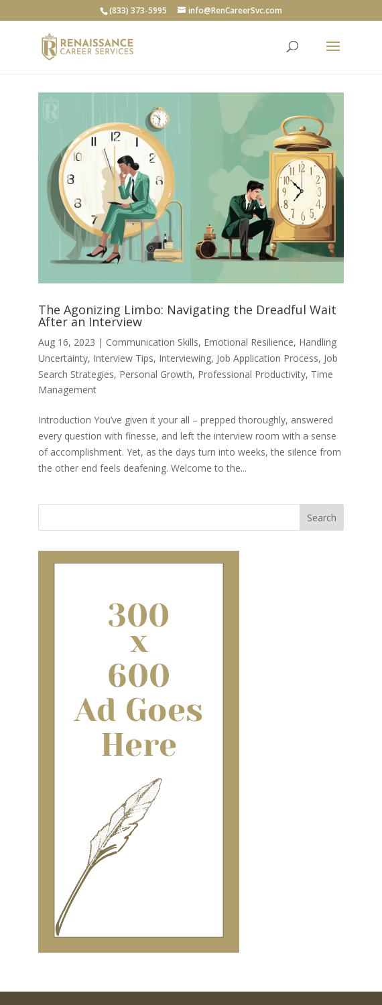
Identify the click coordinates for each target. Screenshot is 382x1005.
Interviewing (185, 358)
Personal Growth (155, 374)
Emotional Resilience (249, 342)
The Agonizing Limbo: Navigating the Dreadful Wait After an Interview (187, 316)
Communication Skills (152, 342)
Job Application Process (267, 358)
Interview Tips (123, 358)
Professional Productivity (252, 374)
